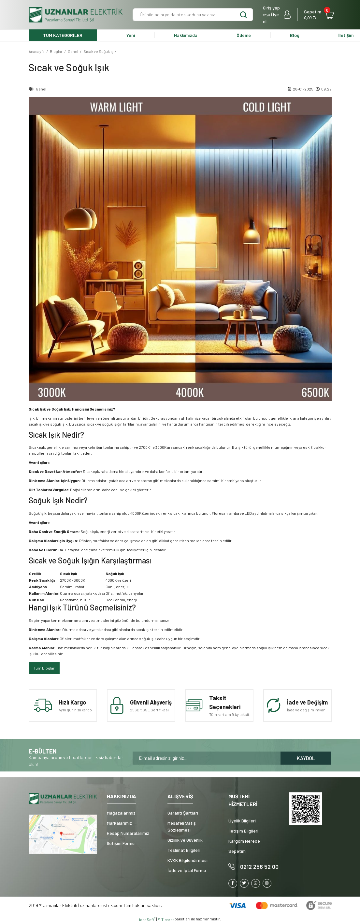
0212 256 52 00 (259, 866)
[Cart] (317, 14)
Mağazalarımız (121, 813)
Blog (294, 35)
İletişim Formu (121, 843)
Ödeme (244, 35)
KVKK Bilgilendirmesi (187, 860)
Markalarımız (119, 823)
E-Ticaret (166, 919)
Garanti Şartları (182, 813)
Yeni (130, 35)
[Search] (193, 14)
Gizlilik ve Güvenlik (185, 840)
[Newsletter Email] (207, 758)
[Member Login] (277, 14)
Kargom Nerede (244, 841)
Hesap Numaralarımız (128, 833)
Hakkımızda (185, 35)
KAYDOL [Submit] (306, 758)
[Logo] (76, 15)
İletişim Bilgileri (243, 831)
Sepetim (237, 851)
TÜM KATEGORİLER (62, 35)
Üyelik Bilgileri (242, 820)
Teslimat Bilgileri (183, 850)
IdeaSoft (147, 919)
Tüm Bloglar (44, 668)
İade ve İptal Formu (186, 870)
